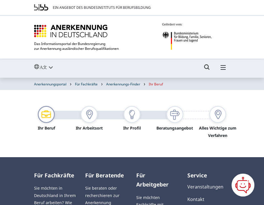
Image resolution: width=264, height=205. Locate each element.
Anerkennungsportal (50, 84)
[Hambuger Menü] (223, 70)
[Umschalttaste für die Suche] (207, 70)
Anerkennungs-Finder (123, 84)
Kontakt (195, 199)
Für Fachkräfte (86, 84)
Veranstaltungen (205, 187)
